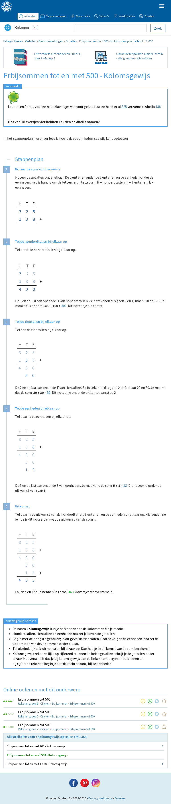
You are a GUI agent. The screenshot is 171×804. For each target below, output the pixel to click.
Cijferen (44, 703)
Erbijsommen (59, 703)
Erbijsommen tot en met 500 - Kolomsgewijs (37, 755)
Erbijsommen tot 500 (34, 699)
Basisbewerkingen (51, 41)
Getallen (30, 41)
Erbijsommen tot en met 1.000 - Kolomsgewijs (37, 764)
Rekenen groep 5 (28, 703)
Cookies (119, 798)
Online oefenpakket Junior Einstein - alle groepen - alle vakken (139, 56)
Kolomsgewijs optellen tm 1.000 (132, 41)
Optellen (71, 41)
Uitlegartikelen (13, 41)
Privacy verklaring (100, 798)
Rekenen (21, 27)
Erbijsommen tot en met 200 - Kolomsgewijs (36, 746)
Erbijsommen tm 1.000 (93, 41)
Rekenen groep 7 (28, 729)
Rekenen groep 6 (28, 716)
